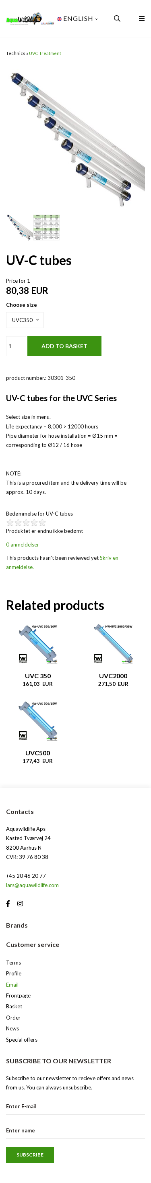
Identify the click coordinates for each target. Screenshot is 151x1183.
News (12, 1028)
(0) (28, 18)
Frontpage (18, 995)
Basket (14, 1006)
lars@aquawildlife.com (32, 885)
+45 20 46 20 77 (26, 876)
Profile (13, 973)
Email (12, 984)
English (77, 18)
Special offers (21, 1039)
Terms (13, 962)
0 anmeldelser (22, 544)
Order (13, 1017)
